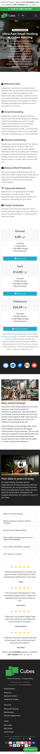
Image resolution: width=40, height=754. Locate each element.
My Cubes (8, 725)
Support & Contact (11, 699)
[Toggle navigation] (36, 15)
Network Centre (10, 696)
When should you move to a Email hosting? (17, 522)
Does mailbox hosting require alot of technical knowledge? (18, 538)
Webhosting (9, 712)
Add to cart (20, 258)
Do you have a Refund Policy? (15, 530)
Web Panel (8, 728)
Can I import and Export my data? (16, 547)
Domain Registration (12, 715)
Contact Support (20, 329)
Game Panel (9, 732)
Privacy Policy (27, 678)
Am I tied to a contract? (12, 554)
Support (30, 749)
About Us (7, 692)
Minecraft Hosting (11, 709)
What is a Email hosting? (13, 514)
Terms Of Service (13, 678)
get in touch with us (11, 336)
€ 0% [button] (21, 15)
